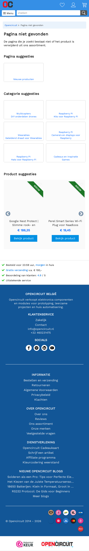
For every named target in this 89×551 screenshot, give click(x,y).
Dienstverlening (41, 442)
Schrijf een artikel (41, 452)
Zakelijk (40, 320)
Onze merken (40, 428)
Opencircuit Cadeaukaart (41, 448)
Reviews (41, 419)
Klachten (40, 399)
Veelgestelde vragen (41, 433)
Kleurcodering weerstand (41, 462)
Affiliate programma (40, 457)
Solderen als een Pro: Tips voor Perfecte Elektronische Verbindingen (40, 477)
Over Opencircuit (40, 408)
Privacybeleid (40, 395)
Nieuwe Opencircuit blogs (41, 471)
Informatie (41, 374)
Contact (41, 325)
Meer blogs (41, 496)
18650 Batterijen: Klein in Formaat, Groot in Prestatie (40, 486)
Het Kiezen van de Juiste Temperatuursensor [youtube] (40, 481)
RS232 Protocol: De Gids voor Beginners (41, 491)
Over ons (40, 414)
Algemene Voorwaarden (41, 390)
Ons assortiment (41, 424)
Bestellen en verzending (41, 380)
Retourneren (41, 385)
